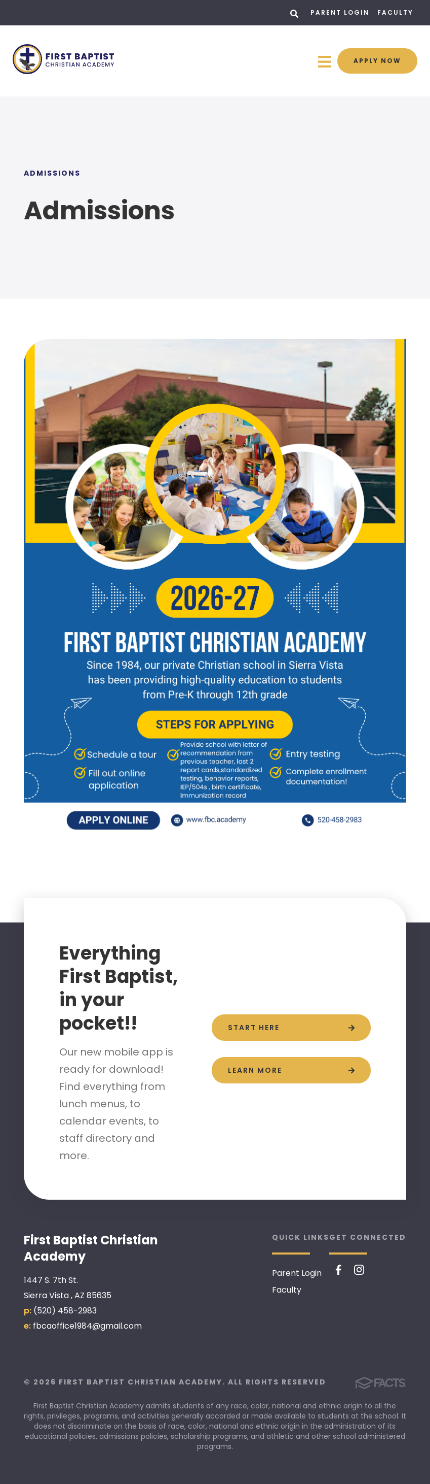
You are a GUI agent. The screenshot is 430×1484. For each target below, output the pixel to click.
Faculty (395, 12)
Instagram (359, 1270)
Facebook (338, 1270)
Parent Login (339, 12)
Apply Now (377, 60)
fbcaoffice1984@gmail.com (87, 1326)
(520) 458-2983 (65, 1310)
